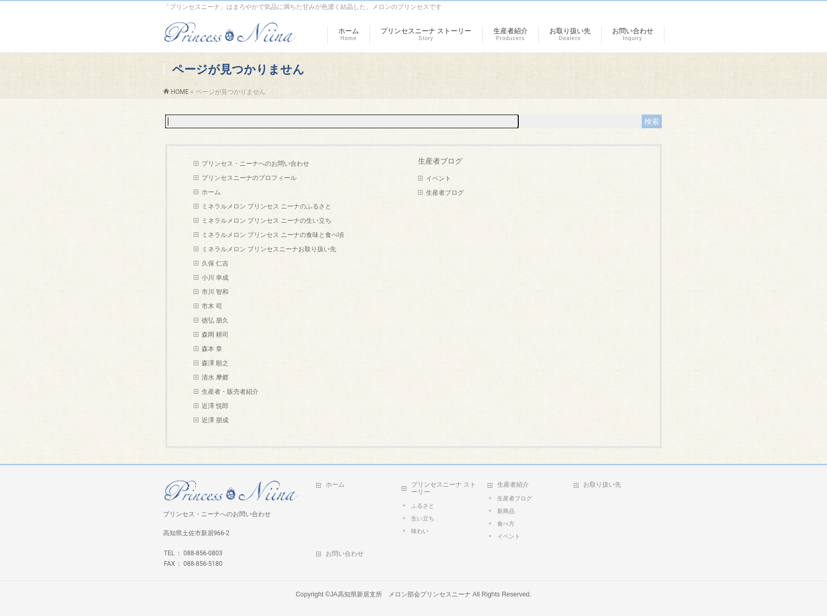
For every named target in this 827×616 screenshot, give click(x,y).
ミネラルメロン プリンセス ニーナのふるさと (266, 206)
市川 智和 (215, 292)
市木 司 (212, 306)
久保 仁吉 (215, 263)
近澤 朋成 (215, 420)
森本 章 (212, 349)
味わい (420, 531)
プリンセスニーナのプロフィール (249, 178)
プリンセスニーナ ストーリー (443, 488)
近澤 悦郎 (215, 406)
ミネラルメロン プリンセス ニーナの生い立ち (266, 220)
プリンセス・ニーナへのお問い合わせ (255, 163)
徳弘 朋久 (215, 320)
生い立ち (422, 518)
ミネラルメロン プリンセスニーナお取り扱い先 (269, 249)
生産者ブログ (445, 192)
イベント (438, 178)
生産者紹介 (513, 484)
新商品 (506, 511)
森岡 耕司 (215, 334)
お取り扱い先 (602, 484)
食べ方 (506, 523)
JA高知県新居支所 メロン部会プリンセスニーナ (400, 594)
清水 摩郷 (215, 377)
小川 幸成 (215, 277)
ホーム (211, 192)
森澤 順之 (215, 363)
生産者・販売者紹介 (230, 391)
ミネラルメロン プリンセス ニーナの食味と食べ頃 (273, 235)
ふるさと (422, 506)
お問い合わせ (345, 553)
